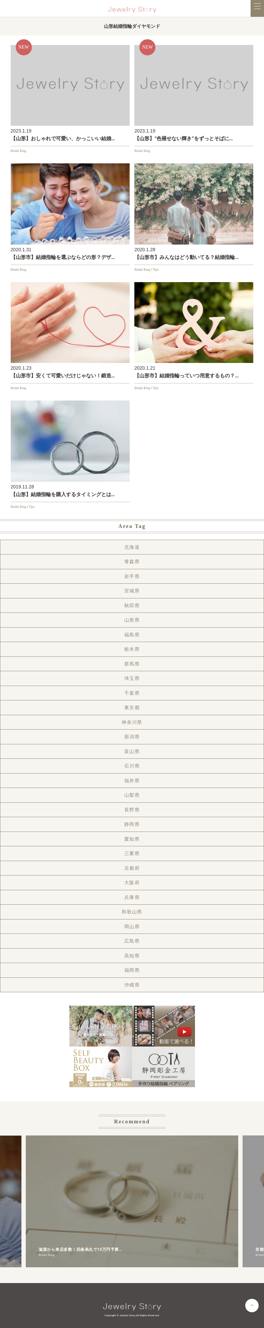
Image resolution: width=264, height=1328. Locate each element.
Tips (155, 269)
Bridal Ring (18, 151)
